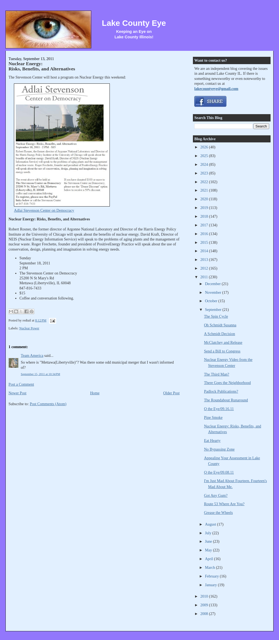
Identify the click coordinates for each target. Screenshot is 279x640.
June (209, 541)
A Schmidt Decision (219, 334)
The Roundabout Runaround (226, 400)
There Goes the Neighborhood (227, 382)
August (211, 524)
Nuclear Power (29, 328)
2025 (204, 156)
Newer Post (17, 393)
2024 (204, 164)
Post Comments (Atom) (48, 404)
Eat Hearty (212, 440)
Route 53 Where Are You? (224, 504)
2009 (204, 605)
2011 (204, 277)
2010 (204, 596)
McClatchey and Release (223, 342)
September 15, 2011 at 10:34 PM (40, 374)
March (210, 567)
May (209, 550)
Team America (32, 355)
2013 (204, 259)
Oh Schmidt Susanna (220, 325)
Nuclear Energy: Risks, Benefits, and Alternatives (41, 66)
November (213, 292)
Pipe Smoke (213, 417)
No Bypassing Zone (219, 449)
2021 (204, 190)
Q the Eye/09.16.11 (219, 409)
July (208, 533)
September (213, 309)
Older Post (171, 393)
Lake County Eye (134, 23)
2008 (204, 613)
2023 (204, 173)
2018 (204, 216)
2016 (204, 234)
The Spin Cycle (216, 316)
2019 (204, 207)
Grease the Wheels (218, 512)
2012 (204, 268)
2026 (204, 147)
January (211, 585)
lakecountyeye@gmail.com (216, 88)
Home (95, 393)
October (211, 301)
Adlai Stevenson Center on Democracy (44, 210)
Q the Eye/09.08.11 (219, 472)
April (209, 559)
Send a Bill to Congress (222, 351)
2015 (204, 242)
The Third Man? (216, 374)
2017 (204, 225)
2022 (204, 182)
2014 (204, 251)
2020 (204, 199)
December (213, 284)
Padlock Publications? (221, 391)
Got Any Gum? (216, 495)
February (212, 576)
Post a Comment (21, 384)
